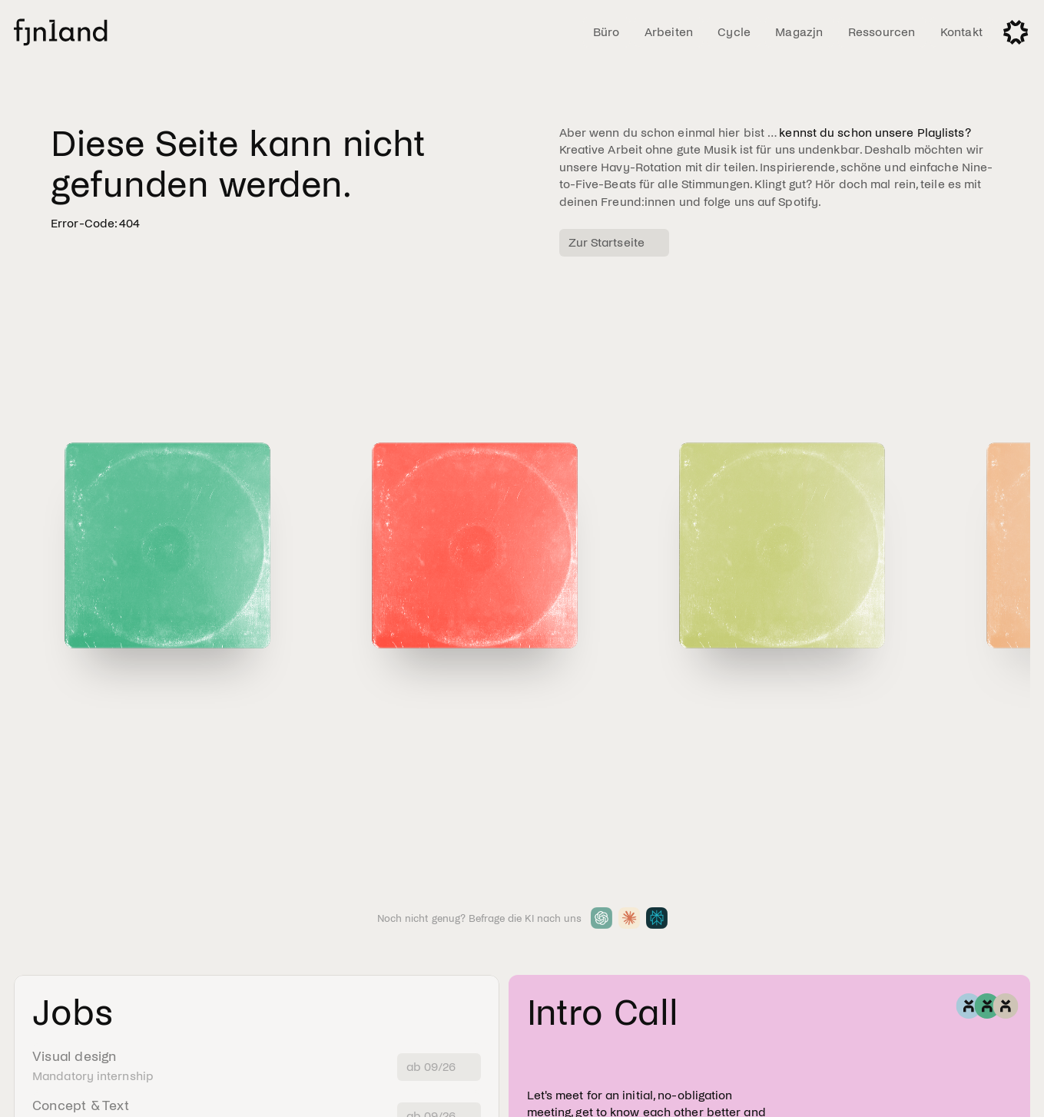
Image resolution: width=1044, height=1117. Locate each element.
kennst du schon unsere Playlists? (874, 132)
